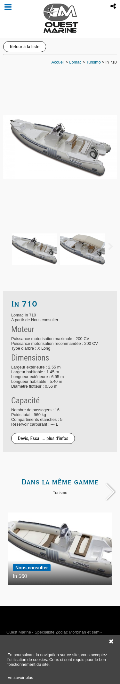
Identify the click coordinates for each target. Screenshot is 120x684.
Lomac (75, 62)
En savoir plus (20, 677)
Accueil (57, 62)
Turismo (93, 62)
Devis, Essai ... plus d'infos (43, 438)
